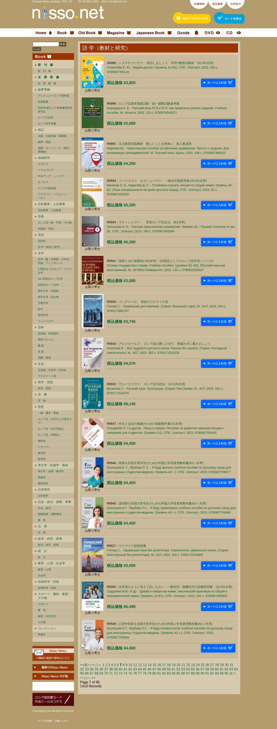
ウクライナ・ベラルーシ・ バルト (53, 196)
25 (203, 665)
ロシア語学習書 (47, 123)
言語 (41, 234)
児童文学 (43, 303)
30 (227, 665)
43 (135, 669)
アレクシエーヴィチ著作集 (53, 95)
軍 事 (42, 520)
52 (178, 669)
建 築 (41, 345)
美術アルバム (45, 339)
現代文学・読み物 (48, 296)
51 (174, 669)
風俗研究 (43, 483)
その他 (42, 622)
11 (135, 665)
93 (217, 673)
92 (212, 673)
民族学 (42, 477)
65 (82, 673)
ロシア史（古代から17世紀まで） (55, 421)
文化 (41, 363)
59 (212, 669)
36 (101, 669)
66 (87, 673)
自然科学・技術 (48, 581)
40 (120, 669)
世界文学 (43, 315)
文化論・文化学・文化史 (52, 370)
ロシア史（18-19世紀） (51, 428)
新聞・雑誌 (44, 142)
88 (193, 673)
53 (183, 669)
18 (169, 665)
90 (202, 673)
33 (87, 669)
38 (111, 669)
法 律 (42, 526)
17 (164, 665)
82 (164, 673)
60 (217, 669)
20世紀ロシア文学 (48, 284)
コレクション (47, 628)
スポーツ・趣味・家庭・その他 (54, 596)
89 (198, 673)
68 (96, 673)
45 (145, 669)
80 (154, 673)
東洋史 (42, 453)
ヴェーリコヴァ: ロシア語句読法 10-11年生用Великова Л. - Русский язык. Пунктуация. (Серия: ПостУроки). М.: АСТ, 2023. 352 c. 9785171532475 (165, 388)
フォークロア (45, 321)
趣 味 (42, 610)
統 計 (42, 551)
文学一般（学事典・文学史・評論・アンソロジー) (55, 261)
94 (222, 673)
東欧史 (42, 440)
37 (106, 669)
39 (116, 669)
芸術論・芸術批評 (48, 333)
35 (96, 669)
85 (178, 673)
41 (125, 669)
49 (164, 669)
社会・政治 (44, 508)
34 (92, 669)
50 (169, 669)
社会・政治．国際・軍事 (54, 502)
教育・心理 (44, 569)
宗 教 (42, 394)
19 (174, 665)
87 (188, 673)
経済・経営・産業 (50, 538)
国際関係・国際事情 (49, 514)
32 (82, 669)
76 (135, 673)
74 (125, 673)
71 (111, 673)
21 (183, 665)
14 (149, 665)
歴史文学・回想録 (48, 290)
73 (120, 673)
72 (116, 673)
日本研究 (44, 489)
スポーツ (43, 604)
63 (231, 669)
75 (130, 673)
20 (178, 665)
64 (236, 669)
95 (227, 673)
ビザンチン (44, 446)
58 (207, 669)
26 (207, 665)
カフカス (43, 182)
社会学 (42, 575)
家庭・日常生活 (47, 616)
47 (154, 669)
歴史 (41, 406)
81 (159, 673)
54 (188, 669)
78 (145, 673)
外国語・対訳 (45, 228)
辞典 (41, 216)
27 (212, 665)
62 (227, 669)
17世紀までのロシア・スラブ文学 (55, 271)
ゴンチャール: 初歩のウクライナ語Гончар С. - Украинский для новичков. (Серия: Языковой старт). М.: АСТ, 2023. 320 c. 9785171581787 (166, 306)
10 (130, 665)
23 (193, 665)
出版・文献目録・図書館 (52, 135)
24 (198, 665)
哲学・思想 (45, 382)
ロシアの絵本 (45, 117)
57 (202, 669)
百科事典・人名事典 (51, 204)
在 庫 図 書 (47, 83)
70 (106, 673)
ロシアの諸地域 (47, 188)
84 (174, 673)
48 (159, 669)
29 (222, 665)
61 (222, 669)
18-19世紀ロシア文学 (50, 278)
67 (92, 673)
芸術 (41, 327)
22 (188, 665)
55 (193, 669)
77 (140, 673)
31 (232, 665)
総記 (41, 129)
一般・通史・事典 (48, 413)
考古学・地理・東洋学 (51, 471)
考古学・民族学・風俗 (53, 465)
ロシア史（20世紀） (49, 434)
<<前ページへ (90, 665)
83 (169, 673)
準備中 (42, 634)
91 (207, 673)
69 (101, 673)
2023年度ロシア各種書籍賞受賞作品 (55, 109)
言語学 (42, 240)
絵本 (40, 309)
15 (154, 665)
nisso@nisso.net (117, 1)
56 (198, 669)
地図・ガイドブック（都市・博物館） (55, 150)
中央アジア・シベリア (51, 176)
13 (145, 665)
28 (217, 665)
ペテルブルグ (45, 170)
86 (183, 673)
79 (149, 673)
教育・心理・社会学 (51, 563)
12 (140, 665)
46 (149, 669)
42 (130, 669)
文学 (41, 253)
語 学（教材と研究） (50, 247)
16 (159, 665)
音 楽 (41, 351)
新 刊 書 (44, 71)
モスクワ (43, 164)
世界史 (42, 459)
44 (140, 669)
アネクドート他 (47, 376)
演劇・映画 (44, 357)
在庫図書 (43, 101)
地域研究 (44, 158)
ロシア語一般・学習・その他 (55, 222)
